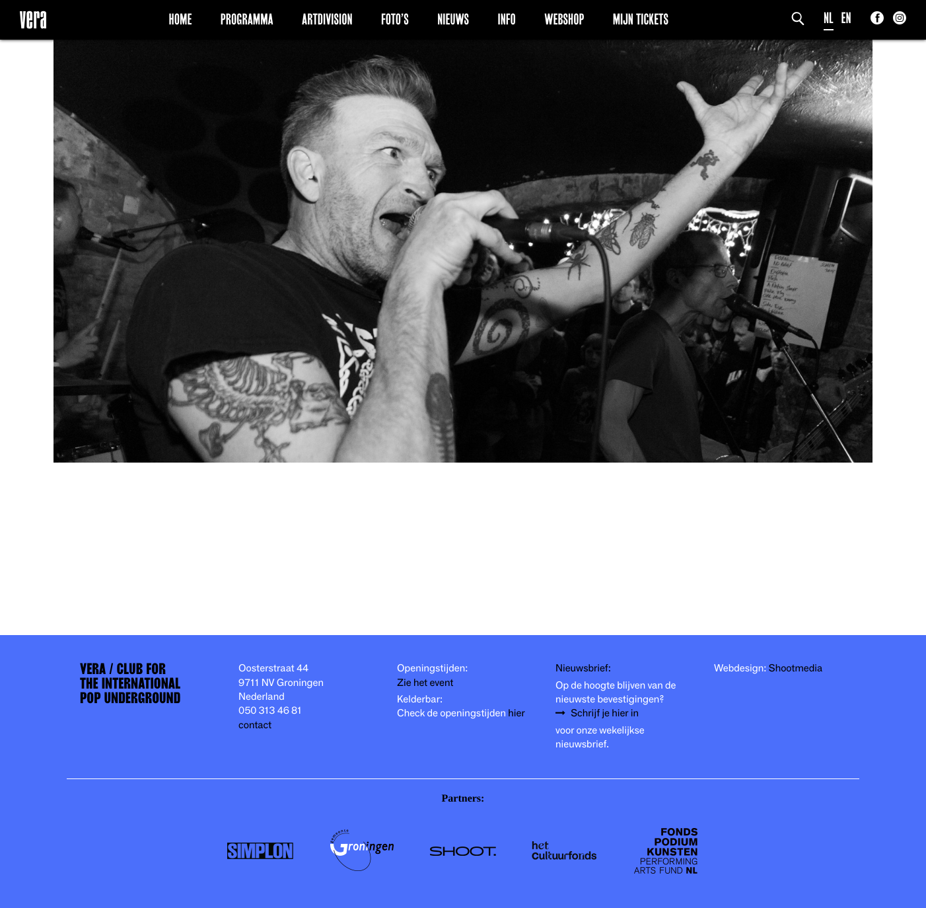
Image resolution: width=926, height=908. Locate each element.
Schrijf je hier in (605, 713)
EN (846, 18)
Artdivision (327, 19)
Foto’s (395, 19)
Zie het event (425, 683)
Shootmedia (796, 668)
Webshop (564, 19)
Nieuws (453, 19)
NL (829, 18)
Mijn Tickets (640, 19)
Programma (247, 19)
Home (180, 19)
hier (516, 713)
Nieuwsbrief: (583, 668)
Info (506, 19)
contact (254, 725)
